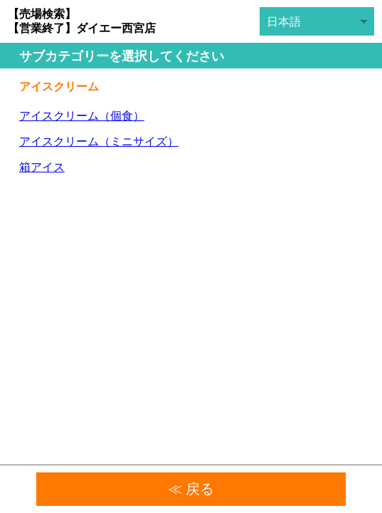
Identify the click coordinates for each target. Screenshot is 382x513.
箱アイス (42, 167)
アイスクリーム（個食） (81, 116)
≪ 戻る (191, 489)
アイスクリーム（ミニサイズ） (99, 141)
